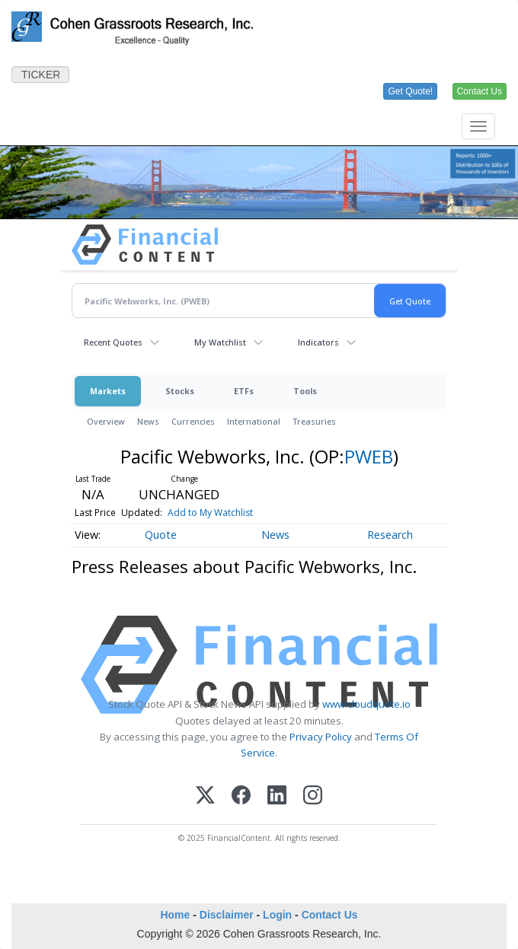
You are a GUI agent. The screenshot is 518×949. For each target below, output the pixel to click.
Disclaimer (227, 915)
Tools (305, 390)
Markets (108, 390)
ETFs (244, 390)
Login (277, 915)
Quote (161, 534)
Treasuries (314, 421)
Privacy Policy (320, 737)
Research (390, 534)
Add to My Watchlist (210, 512)
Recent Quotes (113, 342)
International (253, 421)
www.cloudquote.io (366, 704)
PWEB (368, 456)
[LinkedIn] (277, 794)
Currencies (193, 421)
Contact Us (330, 915)
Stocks (179, 390)
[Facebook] (241, 794)
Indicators (318, 342)
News (148, 421)
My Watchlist (220, 342)
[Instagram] (312, 794)
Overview (106, 421)
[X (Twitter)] (205, 794)
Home (175, 915)
